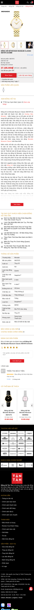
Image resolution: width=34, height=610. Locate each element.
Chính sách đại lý (7, 511)
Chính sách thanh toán (9, 505)
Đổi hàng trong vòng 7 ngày (10, 81)
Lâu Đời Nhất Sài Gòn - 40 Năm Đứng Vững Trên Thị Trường (17, 233)
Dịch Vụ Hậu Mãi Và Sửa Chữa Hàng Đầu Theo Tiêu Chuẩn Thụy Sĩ (16, 219)
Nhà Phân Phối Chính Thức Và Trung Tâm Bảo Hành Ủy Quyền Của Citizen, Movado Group (16, 228)
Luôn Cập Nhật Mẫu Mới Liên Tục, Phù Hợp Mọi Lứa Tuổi (17, 223)
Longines (15, 597)
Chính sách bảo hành (9, 502)
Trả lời (8, 379)
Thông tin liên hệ (7, 498)
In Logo (4, 566)
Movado (8, 597)
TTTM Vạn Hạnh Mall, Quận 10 (15, 103)
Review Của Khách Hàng (10, 526)
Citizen (3, 597)
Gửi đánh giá (17, 361)
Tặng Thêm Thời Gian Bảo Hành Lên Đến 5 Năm (16, 238)
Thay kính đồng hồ (8, 553)
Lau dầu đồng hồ (7, 556)
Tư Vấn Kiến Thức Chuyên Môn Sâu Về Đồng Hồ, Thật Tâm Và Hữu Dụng (15, 246)
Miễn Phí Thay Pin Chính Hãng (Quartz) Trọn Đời (15, 242)
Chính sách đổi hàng (8, 508)
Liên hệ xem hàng (25, 75)
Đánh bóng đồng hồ (8, 560)
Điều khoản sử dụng (8, 522)
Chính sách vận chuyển (9, 515)
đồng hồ (10, 165)
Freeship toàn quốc (7, 79)
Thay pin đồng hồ (7, 550)
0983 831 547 (9, 592)
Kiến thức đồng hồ (8, 539)
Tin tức (4, 535)
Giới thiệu (5, 532)
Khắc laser (5, 563)
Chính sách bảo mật (8, 529)
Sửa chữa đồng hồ (8, 547)
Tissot (20, 597)
